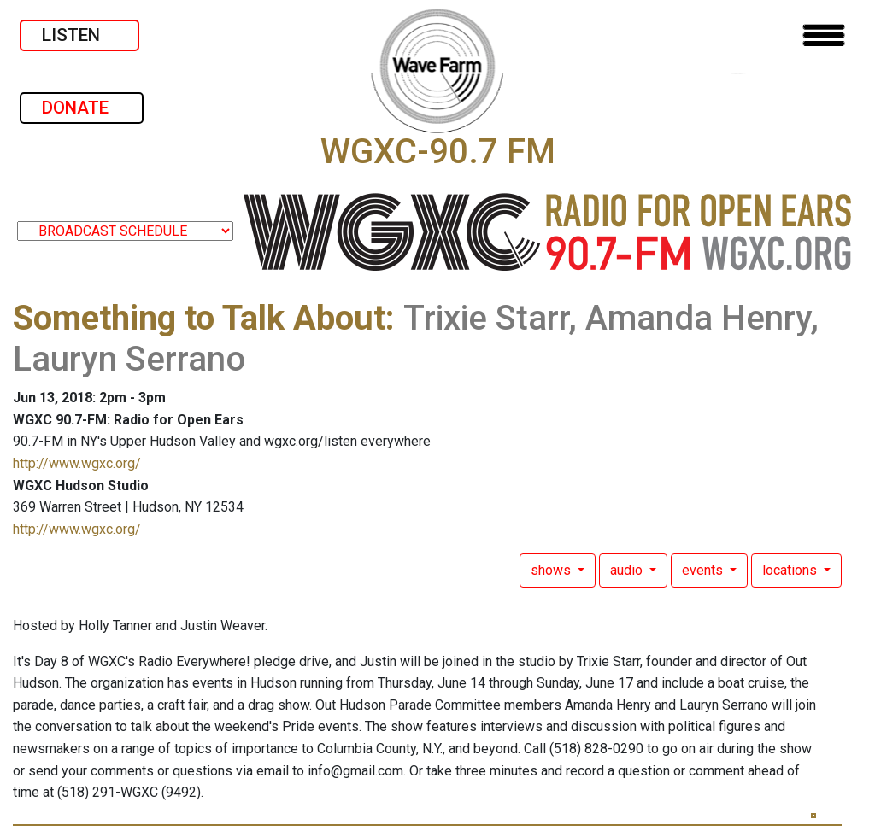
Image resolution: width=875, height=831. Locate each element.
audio (628, 570)
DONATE (81, 107)
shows (552, 570)
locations (791, 570)
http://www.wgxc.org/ (77, 463)
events (704, 570)
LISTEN (79, 35)
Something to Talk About (199, 318)
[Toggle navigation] (823, 35)
